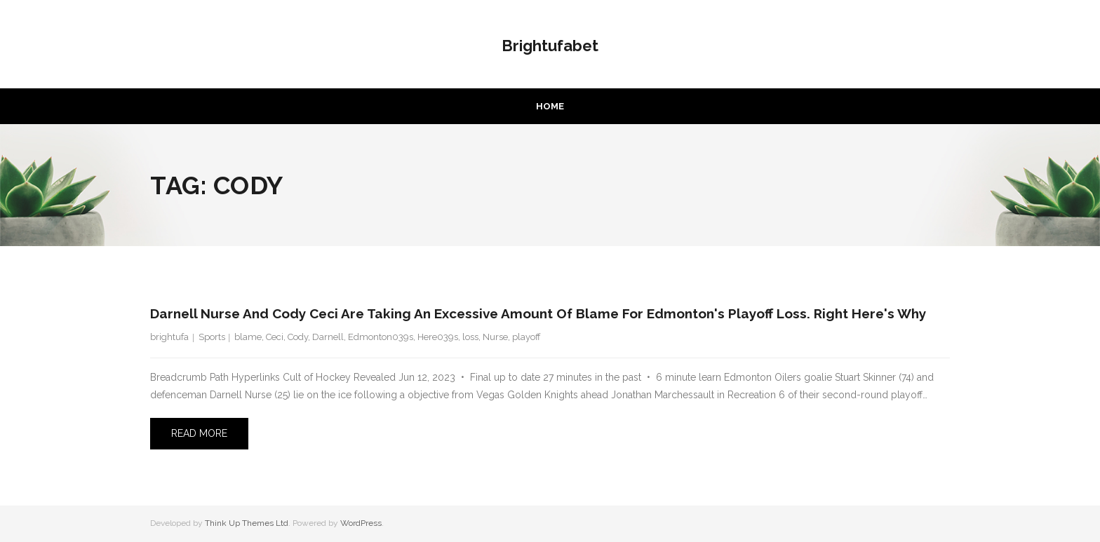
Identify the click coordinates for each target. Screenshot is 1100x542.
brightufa (169, 337)
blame (248, 337)
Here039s (437, 337)
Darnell (328, 337)
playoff (526, 337)
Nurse (495, 337)
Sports (212, 337)
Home (550, 106)
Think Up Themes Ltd (246, 523)
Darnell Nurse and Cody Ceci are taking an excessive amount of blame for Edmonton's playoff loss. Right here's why (538, 313)
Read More (199, 433)
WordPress (361, 523)
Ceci (274, 337)
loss (470, 337)
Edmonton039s (380, 337)
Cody (298, 337)
